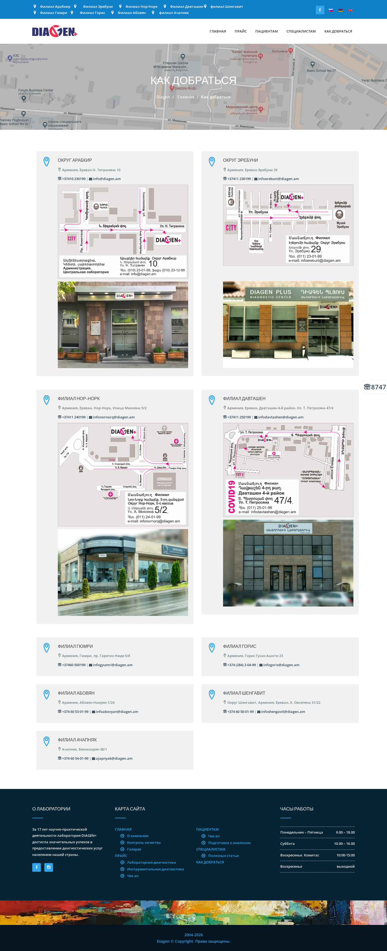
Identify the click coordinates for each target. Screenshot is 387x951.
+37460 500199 (71, 664)
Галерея (134, 849)
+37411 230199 (237, 178)
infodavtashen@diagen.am (278, 417)
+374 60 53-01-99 (73, 711)
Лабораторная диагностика (151, 862)
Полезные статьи (223, 855)
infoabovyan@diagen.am (115, 711)
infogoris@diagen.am (279, 664)
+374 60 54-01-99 (73, 758)
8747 (375, 386)
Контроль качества (144, 842)
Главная (218, 31)
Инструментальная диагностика (155, 869)
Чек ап (132, 875)
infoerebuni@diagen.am (276, 178)
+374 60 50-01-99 (238, 711)
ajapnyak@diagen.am (112, 758)
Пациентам (266, 31)
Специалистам (301, 31)
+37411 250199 (237, 417)
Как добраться (338, 31)
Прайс (241, 31)
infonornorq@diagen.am (112, 417)
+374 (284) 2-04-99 (239, 664)
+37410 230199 (71, 178)
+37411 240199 (71, 417)
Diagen (163, 96)
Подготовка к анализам (229, 842)
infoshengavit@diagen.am (281, 711)
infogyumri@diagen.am (110, 664)
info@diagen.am (105, 178)
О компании (138, 835)
